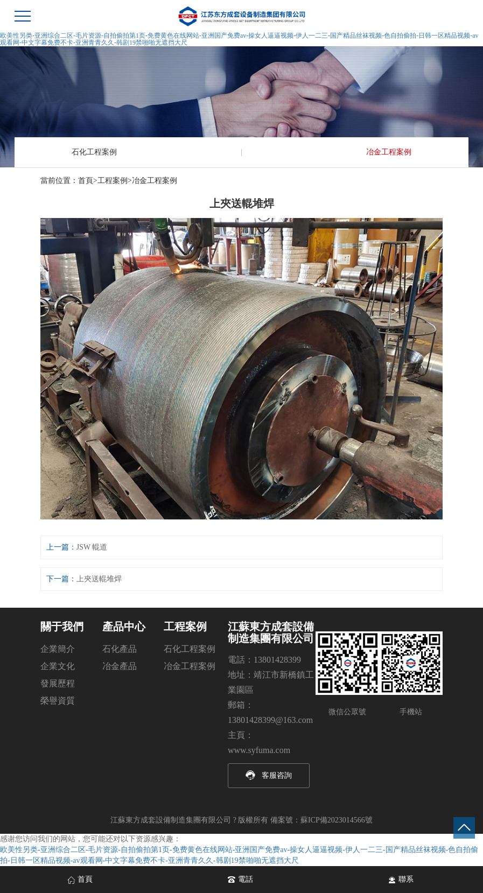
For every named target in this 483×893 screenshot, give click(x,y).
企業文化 (57, 666)
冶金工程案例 (388, 152)
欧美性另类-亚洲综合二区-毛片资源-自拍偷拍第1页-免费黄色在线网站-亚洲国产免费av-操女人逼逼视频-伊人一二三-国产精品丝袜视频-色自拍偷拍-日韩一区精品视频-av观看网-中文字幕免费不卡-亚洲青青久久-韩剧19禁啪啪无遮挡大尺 (239, 39)
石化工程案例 (94, 152)
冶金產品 (119, 666)
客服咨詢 (277, 775)
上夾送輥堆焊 (99, 579)
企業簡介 (57, 648)
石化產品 (119, 648)
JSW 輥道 (92, 547)
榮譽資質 (57, 700)
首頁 (85, 181)
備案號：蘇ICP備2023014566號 (321, 820)
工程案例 (112, 181)
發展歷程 (57, 683)
